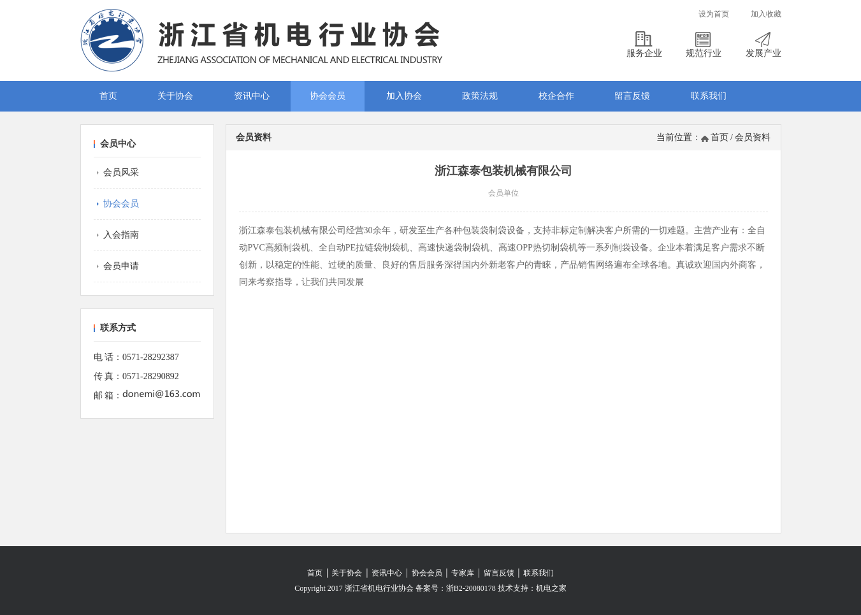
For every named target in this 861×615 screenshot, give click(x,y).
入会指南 (121, 235)
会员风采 (121, 172)
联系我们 (709, 96)
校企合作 (556, 96)
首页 (108, 96)
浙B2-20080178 (471, 588)
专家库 (462, 572)
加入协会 (404, 96)
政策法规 (480, 96)
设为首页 (713, 14)
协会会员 (327, 96)
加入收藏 (766, 14)
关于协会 (175, 96)
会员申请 (121, 266)
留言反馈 (632, 96)
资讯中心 (252, 96)
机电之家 (551, 588)
